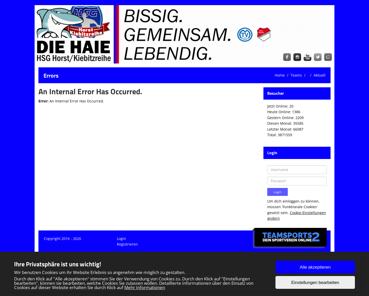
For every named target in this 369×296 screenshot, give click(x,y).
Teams (296, 75)
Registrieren (127, 244)
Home (280, 75)
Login (121, 238)
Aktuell (319, 75)
